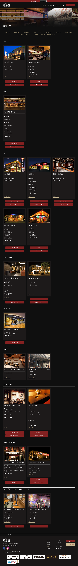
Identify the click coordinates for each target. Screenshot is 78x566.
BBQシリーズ (49, 548)
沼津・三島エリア (37, 32)
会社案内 (59, 540)
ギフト (59, 544)
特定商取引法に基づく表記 (15, 551)
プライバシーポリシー (6, 551)
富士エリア (26, 32)
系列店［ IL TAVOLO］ (25, 34)
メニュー (37, 5)
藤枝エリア (16, 32)
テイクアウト (60, 5)
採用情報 (51, 5)
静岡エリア (7, 32)
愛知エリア (48, 32)
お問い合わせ (60, 548)
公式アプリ (60, 546)
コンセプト (30, 5)
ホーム (23, 5)
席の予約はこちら (14, 81)
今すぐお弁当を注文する (14, 84)
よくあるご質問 (71, 544)
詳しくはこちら (43, 1)
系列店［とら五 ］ (69, 32)
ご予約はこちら (71, 5)
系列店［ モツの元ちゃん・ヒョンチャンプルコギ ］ (46, 34)
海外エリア (58, 32)
